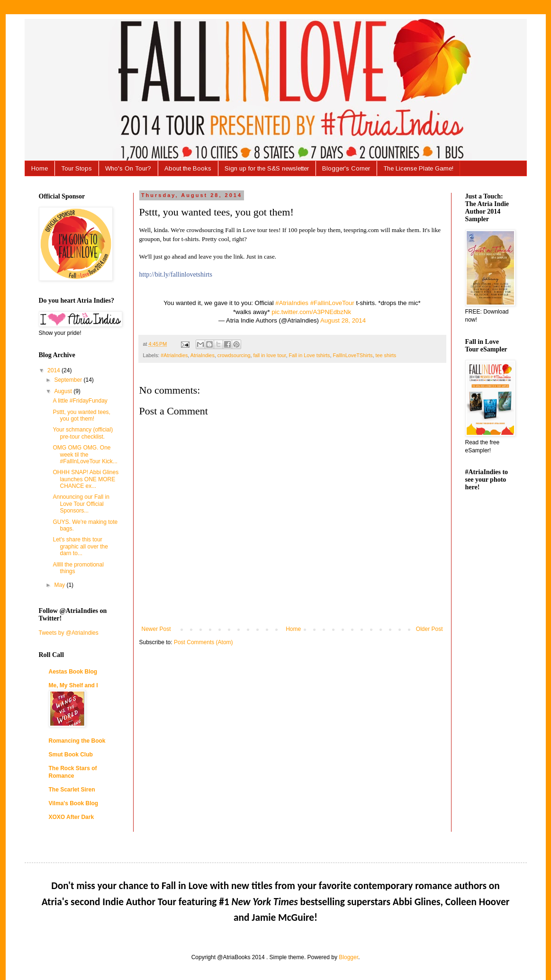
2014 (54, 370)
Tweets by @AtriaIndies (69, 632)
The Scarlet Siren (72, 789)
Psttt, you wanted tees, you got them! (81, 415)
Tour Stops (76, 168)
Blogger (348, 957)
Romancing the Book (77, 740)
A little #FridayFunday (80, 400)
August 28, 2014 (343, 320)
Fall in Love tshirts (309, 355)
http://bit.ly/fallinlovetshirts (175, 274)
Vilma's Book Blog (74, 803)
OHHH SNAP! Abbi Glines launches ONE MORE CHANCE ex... (85, 479)
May (60, 585)
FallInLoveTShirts (352, 355)
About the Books (187, 168)
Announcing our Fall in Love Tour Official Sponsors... (81, 504)
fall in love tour (269, 355)
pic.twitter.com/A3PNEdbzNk (311, 311)
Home (39, 168)
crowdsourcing (234, 355)
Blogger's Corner (346, 168)
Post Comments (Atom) (203, 642)
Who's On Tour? (128, 168)
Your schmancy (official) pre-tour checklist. (83, 433)
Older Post (429, 629)
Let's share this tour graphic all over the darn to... (80, 546)
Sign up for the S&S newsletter (267, 168)
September (68, 380)
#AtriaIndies (291, 302)
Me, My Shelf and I (73, 685)
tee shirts (385, 355)
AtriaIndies (202, 355)
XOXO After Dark (71, 817)
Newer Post (156, 629)
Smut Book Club (71, 754)
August (63, 391)
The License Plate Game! (418, 168)
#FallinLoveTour (332, 302)
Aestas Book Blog (73, 671)
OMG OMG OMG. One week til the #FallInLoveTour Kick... (85, 454)
